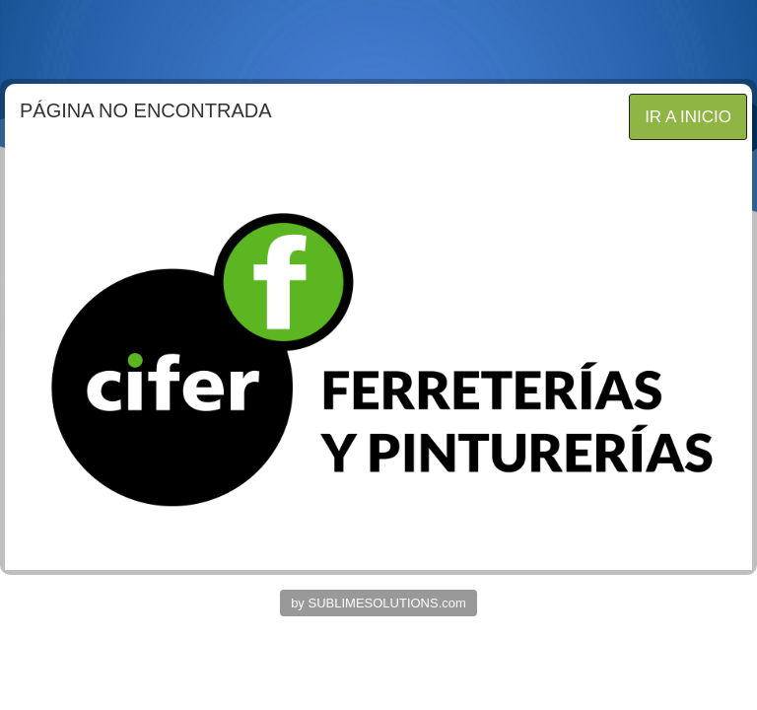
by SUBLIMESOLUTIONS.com (378, 603)
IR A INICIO (688, 116)
